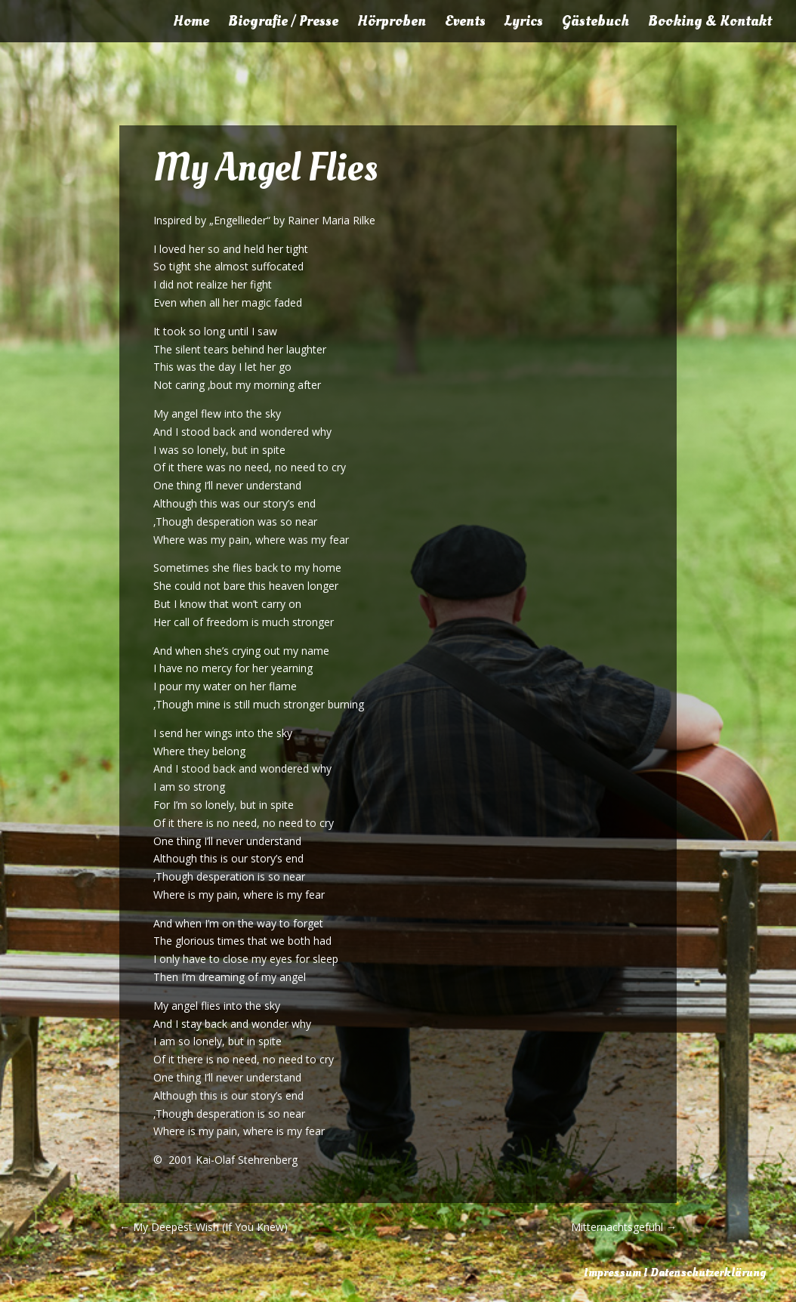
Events (465, 23)
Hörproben (391, 23)
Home (191, 23)
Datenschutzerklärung (708, 1272)
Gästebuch (595, 23)
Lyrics (523, 23)
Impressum (612, 1272)
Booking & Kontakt (710, 23)
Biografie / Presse (283, 23)
